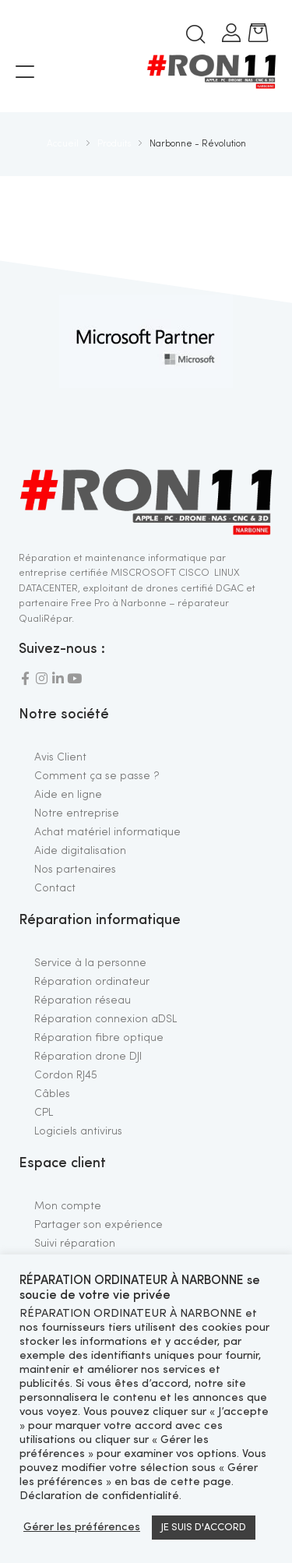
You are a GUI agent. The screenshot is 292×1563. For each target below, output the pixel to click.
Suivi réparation (74, 1243)
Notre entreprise (76, 813)
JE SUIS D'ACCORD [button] (203, 1527)
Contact (55, 888)
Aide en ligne (68, 794)
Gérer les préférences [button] (81, 1527)
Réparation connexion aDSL (105, 1019)
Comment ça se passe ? (97, 776)
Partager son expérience (98, 1224)
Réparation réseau (82, 1000)
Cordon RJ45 (65, 1075)
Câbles (52, 1093)
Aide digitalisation (80, 850)
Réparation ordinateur (92, 981)
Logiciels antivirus (78, 1131)
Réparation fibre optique (99, 1037)
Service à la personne (90, 963)
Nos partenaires (75, 869)
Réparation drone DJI (88, 1056)
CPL (43, 1112)
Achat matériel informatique (107, 832)
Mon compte (67, 1206)
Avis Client (60, 757)
